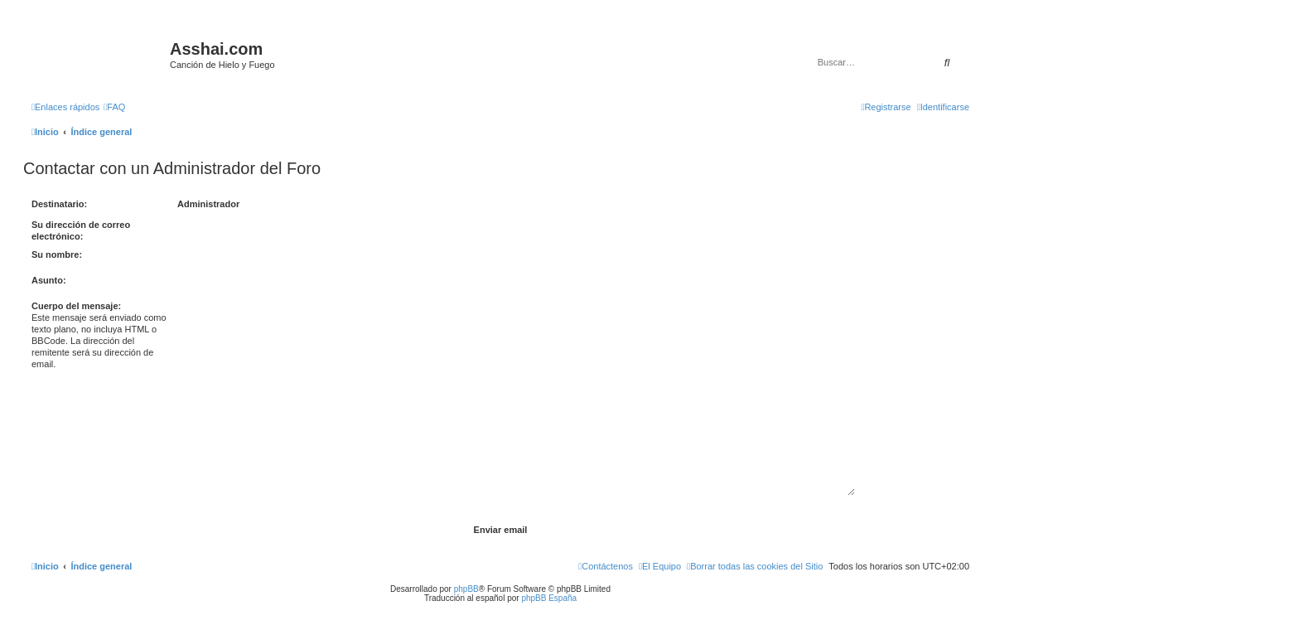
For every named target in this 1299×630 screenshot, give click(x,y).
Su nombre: (56, 254)
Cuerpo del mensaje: (76, 306)
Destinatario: (59, 204)
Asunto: (48, 280)
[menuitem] (114, 107)
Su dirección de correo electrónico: (80, 230)
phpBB (466, 589)
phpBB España (549, 598)
